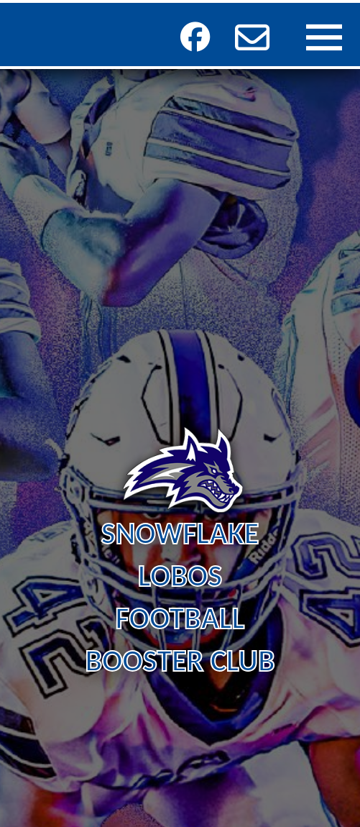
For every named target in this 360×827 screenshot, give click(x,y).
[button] (252, 37)
